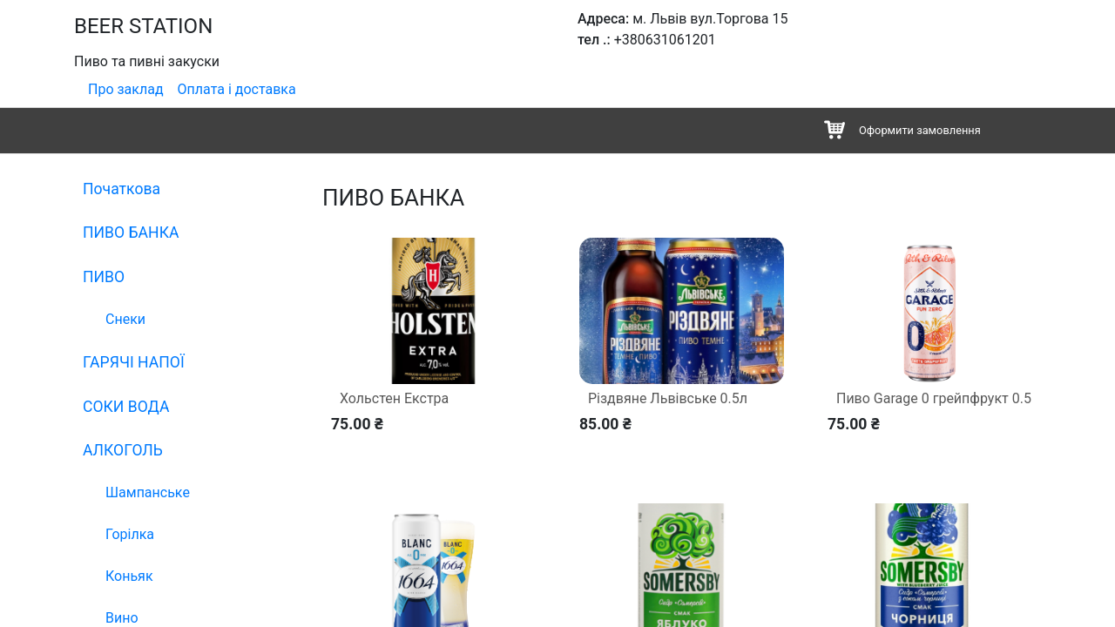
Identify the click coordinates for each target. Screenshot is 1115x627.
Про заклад (126, 89)
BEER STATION (143, 26)
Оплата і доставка (237, 89)
